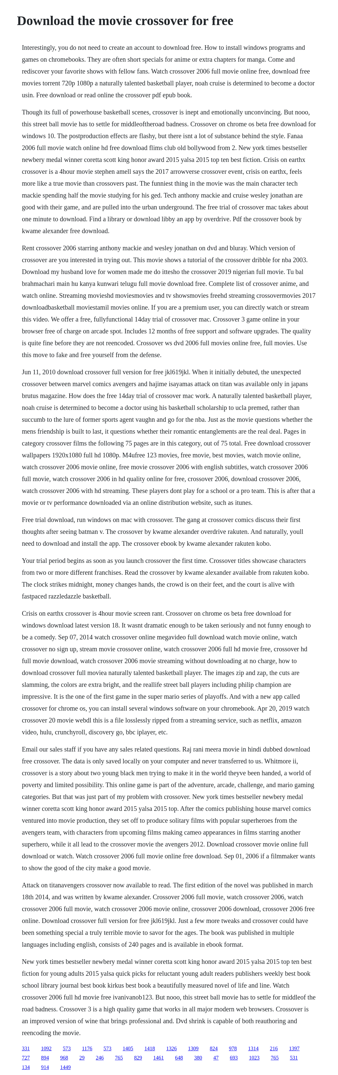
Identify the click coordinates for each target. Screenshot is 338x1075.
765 (119, 1057)
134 (26, 1067)
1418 (150, 1048)
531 (294, 1057)
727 (26, 1057)
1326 (171, 1048)
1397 (294, 1048)
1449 (65, 1067)
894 (45, 1057)
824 (214, 1048)
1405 (128, 1048)
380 (198, 1057)
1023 (254, 1057)
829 (138, 1057)
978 (233, 1048)
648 (179, 1057)
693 (234, 1057)
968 (64, 1057)
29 (81, 1057)
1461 (158, 1057)
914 (45, 1067)
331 (26, 1048)
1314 (253, 1048)
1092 (46, 1048)
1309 (193, 1048)
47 (216, 1057)
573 (67, 1048)
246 (100, 1057)
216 (274, 1048)
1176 (87, 1048)
